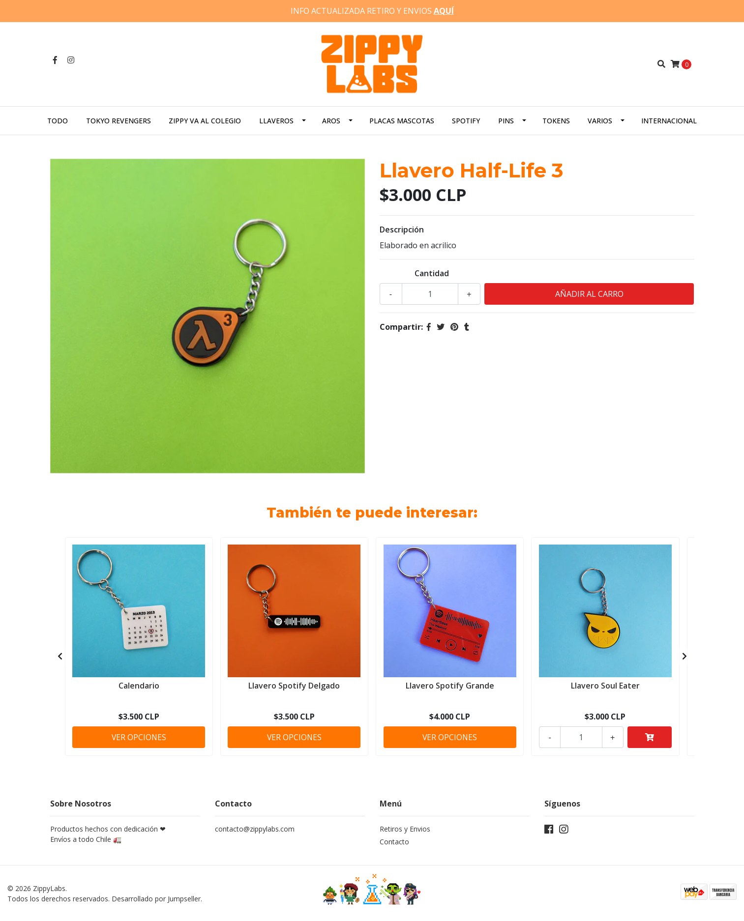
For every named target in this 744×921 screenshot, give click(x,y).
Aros (331, 120)
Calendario (139, 684)
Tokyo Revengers (118, 120)
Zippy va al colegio (205, 120)
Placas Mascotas (401, 120)
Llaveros (276, 120)
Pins (506, 120)
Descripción (402, 229)
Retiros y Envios (405, 829)
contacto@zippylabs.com (255, 829)
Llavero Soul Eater (605, 684)
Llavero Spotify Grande (450, 684)
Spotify (466, 120)
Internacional (669, 120)
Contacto (394, 841)
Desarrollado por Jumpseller (156, 898)
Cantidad (432, 272)
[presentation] (60, 656)
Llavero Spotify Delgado (294, 684)
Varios (600, 120)
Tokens (556, 120)
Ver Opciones (139, 736)
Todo (57, 120)
